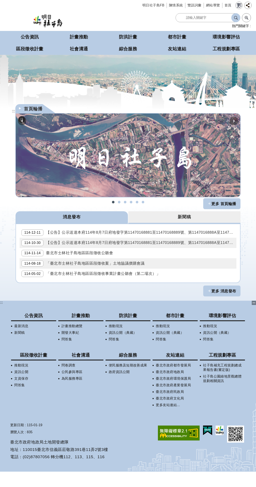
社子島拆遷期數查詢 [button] (119, 202)
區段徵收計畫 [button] (29, 48)
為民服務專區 (72, 394)
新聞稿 (19, 348)
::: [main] (13, 111)
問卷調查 (68, 380)
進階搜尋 (246, 17)
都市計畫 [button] (177, 36)
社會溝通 (81, 370)
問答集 (66, 354)
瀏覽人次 (17, 447)
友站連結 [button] (177, 48)
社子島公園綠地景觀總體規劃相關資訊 (222, 394)
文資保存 (21, 394)
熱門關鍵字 (240, 26)
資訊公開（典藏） (123, 348)
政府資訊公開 (119, 387)
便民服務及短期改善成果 (128, 380)
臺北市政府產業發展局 (173, 400)
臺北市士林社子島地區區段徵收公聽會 (68, 261)
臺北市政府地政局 (170, 387)
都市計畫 (175, 331)
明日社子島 (47, 21)
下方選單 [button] (254, 318)
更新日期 (17, 440)
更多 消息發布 (223, 306)
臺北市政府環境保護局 (173, 394)
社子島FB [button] (113, 202)
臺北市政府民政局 (170, 407)
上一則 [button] (22, 121)
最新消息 (21, 341)
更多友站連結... (168, 420)
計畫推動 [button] (79, 36)
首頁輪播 (33, 108)
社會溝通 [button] (79, 48)
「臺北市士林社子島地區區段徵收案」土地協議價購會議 (84, 274)
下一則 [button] (234, 121)
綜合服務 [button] (128, 48)
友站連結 (175, 370)
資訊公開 (21, 387)
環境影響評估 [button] (226, 36)
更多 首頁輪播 (223, 204)
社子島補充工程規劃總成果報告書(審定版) (222, 383)
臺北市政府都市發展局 (173, 380)
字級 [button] (239, 5)
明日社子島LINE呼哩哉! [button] (137, 202)
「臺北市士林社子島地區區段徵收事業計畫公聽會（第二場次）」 (92, 287)
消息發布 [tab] (71, 217)
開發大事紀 (70, 348)
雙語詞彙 (194, 5)
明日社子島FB (153, 5)
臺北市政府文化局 (170, 414)
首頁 (228, 5)
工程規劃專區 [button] (226, 48)
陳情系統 (176, 5)
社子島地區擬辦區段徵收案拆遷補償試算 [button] (131, 202)
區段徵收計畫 (33, 370)
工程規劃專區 (222, 370)
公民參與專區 (72, 387)
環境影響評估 (222, 331)
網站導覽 (213, 5)
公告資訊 (33, 331)
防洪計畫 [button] (128, 36)
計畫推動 (81, 331)
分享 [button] (248, 5)
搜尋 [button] (235, 17)
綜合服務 (128, 370)
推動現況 (116, 341)
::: (1, 318)
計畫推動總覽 (72, 341)
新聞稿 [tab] (184, 217)
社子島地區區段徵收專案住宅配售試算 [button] (143, 202)
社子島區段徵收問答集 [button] (125, 202)
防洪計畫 (128, 331)
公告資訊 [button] (30, 36)
